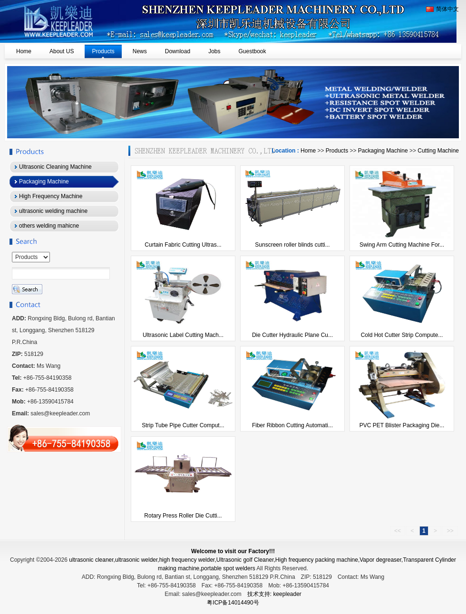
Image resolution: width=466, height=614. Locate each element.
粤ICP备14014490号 (233, 602)
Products (337, 150)
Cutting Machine (438, 150)
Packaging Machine (383, 150)
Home (308, 150)
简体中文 (442, 9)
